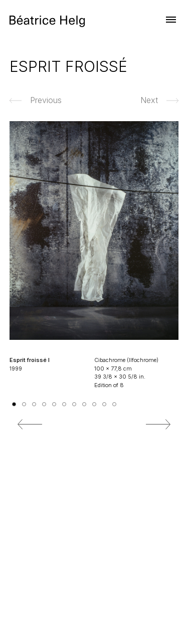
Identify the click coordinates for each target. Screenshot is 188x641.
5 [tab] (54, 404)
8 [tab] (84, 404)
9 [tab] (94, 404)
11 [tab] (114, 404)
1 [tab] (14, 404)
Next (157, 424)
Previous (30, 424)
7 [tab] (74, 404)
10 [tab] (104, 404)
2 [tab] (24, 404)
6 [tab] (64, 404)
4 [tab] (44, 404)
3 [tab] (34, 404)
